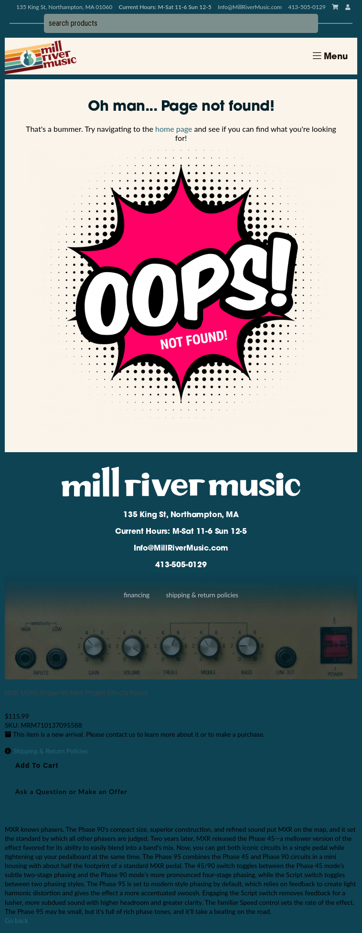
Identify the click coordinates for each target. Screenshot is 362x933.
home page (173, 128)
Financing (136, 595)
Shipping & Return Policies (202, 595)
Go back (16, 920)
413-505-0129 (181, 565)
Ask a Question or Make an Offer (71, 791)
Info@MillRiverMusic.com (250, 7)
